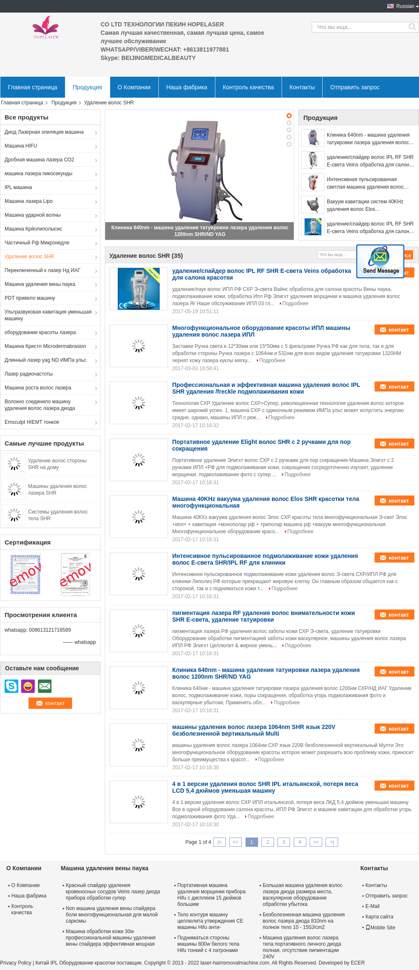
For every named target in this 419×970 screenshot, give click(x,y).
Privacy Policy (15, 963)
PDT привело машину (30, 298)
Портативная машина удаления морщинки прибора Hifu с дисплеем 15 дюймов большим (211, 894)
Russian (405, 6)
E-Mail (372, 906)
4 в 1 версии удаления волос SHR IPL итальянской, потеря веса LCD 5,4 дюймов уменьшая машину (265, 787)
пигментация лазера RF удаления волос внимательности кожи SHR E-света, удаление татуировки (263, 616)
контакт (398, 330)
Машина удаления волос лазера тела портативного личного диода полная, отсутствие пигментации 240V (302, 947)
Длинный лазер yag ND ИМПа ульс (45, 360)
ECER (358, 963)
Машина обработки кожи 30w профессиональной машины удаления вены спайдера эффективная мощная (110, 938)
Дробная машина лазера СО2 (39, 160)
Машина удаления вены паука (40, 284)
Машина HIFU (21, 146)
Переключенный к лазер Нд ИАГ (42, 270)
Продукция (87, 87)
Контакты (302, 87)
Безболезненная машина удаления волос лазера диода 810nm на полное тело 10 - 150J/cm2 (304, 921)
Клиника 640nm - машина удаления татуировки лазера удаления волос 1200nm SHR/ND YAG (368, 139)
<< (235, 842)
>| (332, 842)
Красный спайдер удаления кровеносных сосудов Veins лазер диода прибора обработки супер (113, 891)
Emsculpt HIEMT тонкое (32, 422)
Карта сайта (379, 917)
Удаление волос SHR (29, 256)
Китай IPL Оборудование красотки (75, 963)
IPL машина (18, 187)
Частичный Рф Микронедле (37, 243)
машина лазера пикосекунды (38, 173)
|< (219, 842)
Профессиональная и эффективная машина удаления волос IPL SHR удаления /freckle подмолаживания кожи (266, 388)
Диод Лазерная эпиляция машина (44, 132)
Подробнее (295, 303)
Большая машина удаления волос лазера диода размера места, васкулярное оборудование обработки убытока (302, 894)
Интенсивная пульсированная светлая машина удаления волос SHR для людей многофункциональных (365, 183)
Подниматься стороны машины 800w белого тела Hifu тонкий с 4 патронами (208, 944)
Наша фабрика (186, 87)
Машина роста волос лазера (38, 388)
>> (316, 842)
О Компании (134, 87)
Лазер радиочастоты (29, 374)
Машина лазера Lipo (29, 201)
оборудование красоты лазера (40, 332)
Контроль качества (248, 87)
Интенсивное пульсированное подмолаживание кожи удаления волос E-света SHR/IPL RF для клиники (265, 559)
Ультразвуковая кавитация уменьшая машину (48, 315)
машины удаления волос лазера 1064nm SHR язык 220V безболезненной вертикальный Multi (253, 730)
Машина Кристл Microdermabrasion (45, 346)
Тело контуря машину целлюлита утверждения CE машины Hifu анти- (210, 921)
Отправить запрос (355, 87)
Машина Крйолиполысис (33, 229)
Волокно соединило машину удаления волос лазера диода (40, 405)
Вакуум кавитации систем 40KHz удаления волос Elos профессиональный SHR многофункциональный (365, 206)
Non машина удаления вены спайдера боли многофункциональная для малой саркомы (112, 914)
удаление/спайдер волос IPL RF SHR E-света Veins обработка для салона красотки (370, 161)
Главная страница (32, 87)
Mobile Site (380, 928)
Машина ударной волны (33, 215)
